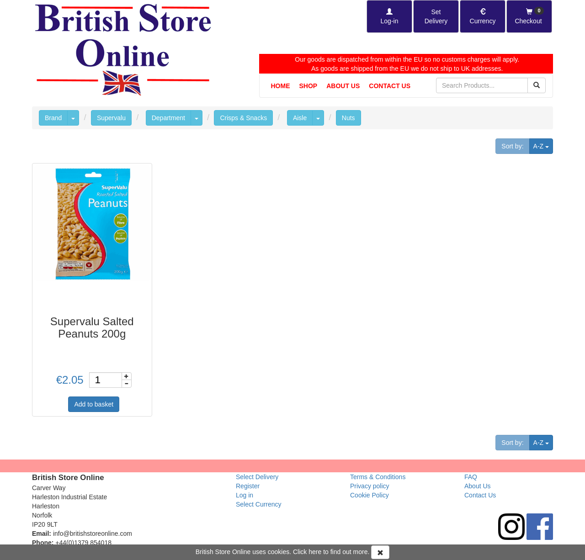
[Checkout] (529, 16)
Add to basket (93, 404)
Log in (244, 495)
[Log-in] (389, 16)
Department (168, 118)
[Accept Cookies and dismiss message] (380, 552)
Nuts (348, 118)
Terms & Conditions (377, 477)
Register (248, 486)
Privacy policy (369, 486)
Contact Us (389, 86)
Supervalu (111, 118)
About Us (343, 86)
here (314, 551)
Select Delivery (257, 477)
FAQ (470, 477)
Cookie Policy (369, 495)
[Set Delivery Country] (436, 16)
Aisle (300, 118)
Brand (53, 118)
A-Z (543, 145)
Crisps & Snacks (243, 118)
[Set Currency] (482, 16)
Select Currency (259, 504)
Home (280, 86)
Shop (308, 86)
